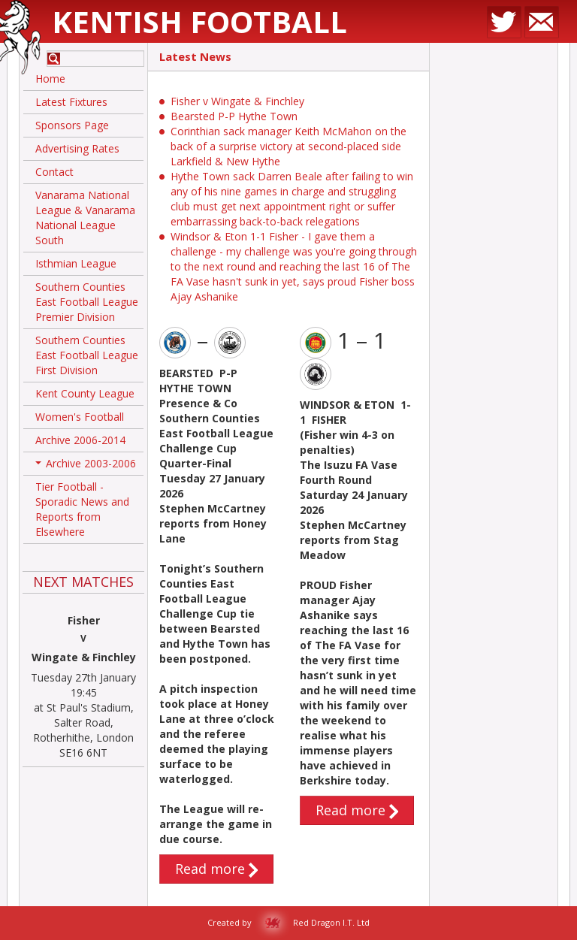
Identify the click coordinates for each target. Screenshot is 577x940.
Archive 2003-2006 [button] (85, 466)
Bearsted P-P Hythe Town (234, 116)
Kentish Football (199, 21)
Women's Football (79, 417)
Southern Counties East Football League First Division (86, 355)
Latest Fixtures (71, 102)
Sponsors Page (72, 125)
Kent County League (84, 393)
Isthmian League (75, 263)
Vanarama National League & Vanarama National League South (85, 217)
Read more (216, 869)
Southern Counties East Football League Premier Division (86, 302)
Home (50, 78)
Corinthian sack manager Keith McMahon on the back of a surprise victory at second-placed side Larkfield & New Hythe (288, 146)
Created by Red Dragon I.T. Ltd (288, 922)
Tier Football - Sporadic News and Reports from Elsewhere (82, 509)
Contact (54, 172)
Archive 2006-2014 (80, 440)
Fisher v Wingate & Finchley (237, 101)
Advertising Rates (77, 148)
